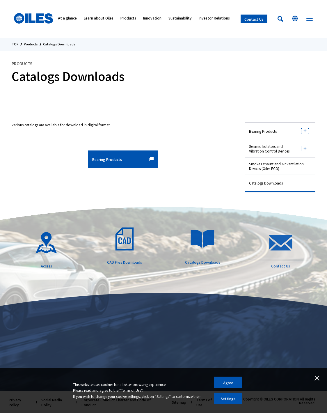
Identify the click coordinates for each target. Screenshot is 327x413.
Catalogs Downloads (266, 182)
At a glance (67, 19)
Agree (228, 382)
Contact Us (253, 19)
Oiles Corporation (34, 19)
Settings (228, 398)
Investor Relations (214, 19)
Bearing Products (263, 131)
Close (317, 378)
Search (280, 19)
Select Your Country (295, 19)
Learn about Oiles (98, 19)
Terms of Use (131, 390)
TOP (15, 44)
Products (128, 19)
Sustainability (180, 19)
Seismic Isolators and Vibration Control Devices (269, 148)
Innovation (152, 19)
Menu (309, 19)
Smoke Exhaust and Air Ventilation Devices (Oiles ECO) (276, 166)
